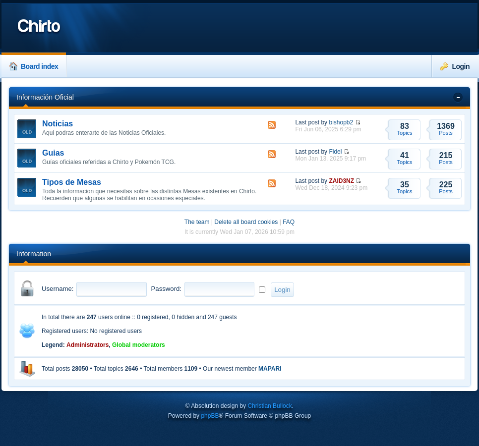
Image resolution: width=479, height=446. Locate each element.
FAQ (289, 222)
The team (197, 222)
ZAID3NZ (341, 180)
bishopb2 (341, 122)
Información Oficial (45, 97)
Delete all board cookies (246, 222)
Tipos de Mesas (71, 182)
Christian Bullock (269, 405)
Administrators (87, 344)
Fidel (335, 151)
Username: (58, 288)
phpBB (210, 415)
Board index (33, 66)
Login (455, 66)
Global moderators (138, 344)
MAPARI (269, 368)
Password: (166, 288)
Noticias (57, 123)
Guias (53, 153)
